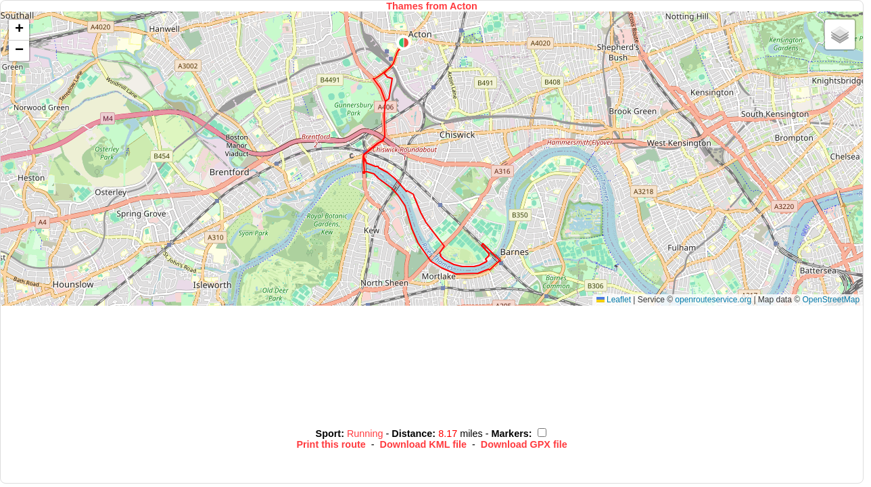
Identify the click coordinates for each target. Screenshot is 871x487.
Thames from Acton (431, 6)
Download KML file (423, 444)
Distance (412, 433)
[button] (404, 42)
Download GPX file (524, 444)
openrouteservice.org (713, 299)
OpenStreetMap (831, 299)
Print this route (330, 444)
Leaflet (613, 299)
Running (366, 433)
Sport (329, 433)
